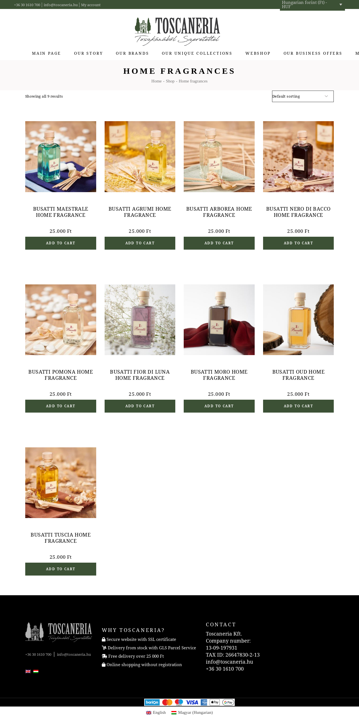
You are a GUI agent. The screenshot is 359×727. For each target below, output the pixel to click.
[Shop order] (303, 96)
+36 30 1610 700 (27, 5)
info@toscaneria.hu (61, 5)
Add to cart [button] (60, 243)
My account (91, 5)
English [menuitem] (159, 712)
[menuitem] (28, 671)
